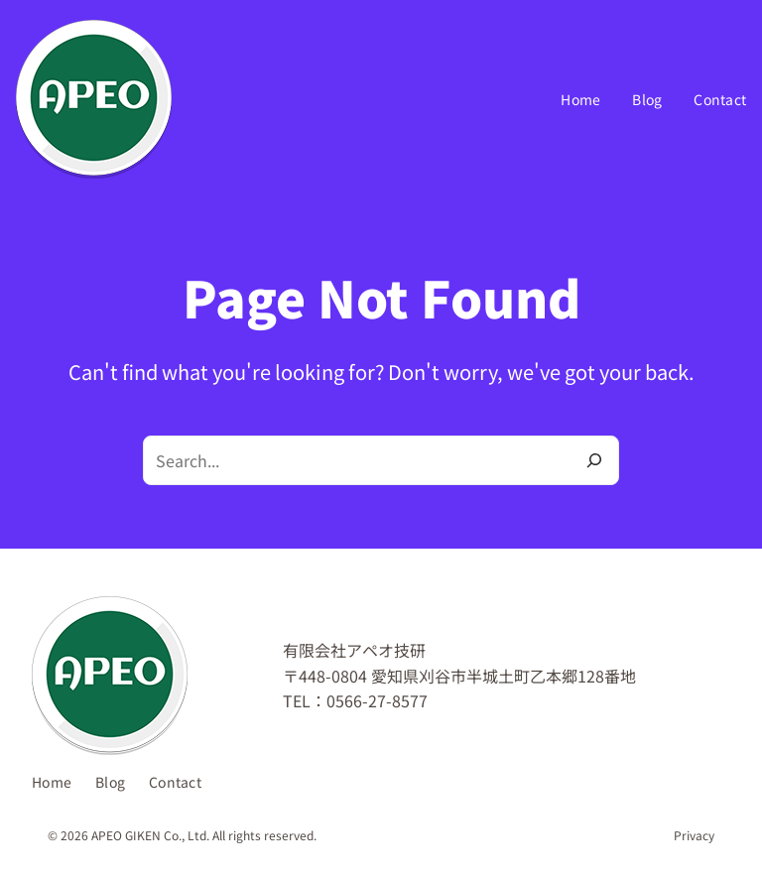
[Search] (594, 460)
